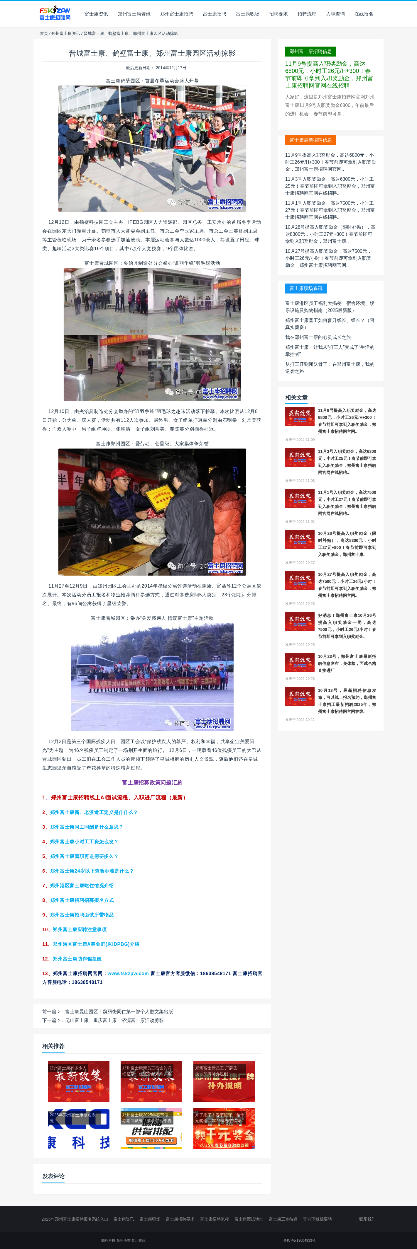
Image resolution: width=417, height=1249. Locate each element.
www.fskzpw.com (128, 973)
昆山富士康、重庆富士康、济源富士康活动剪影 (114, 1020)
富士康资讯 (96, 13)
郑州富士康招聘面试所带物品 (82, 914)
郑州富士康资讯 (134, 13)
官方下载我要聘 (317, 1219)
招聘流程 (307, 13)
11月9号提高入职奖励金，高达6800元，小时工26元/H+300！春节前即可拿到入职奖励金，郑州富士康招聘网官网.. (330, 162)
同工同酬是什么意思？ (87, 827)
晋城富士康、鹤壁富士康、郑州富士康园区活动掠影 (152, 53)
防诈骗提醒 (77, 958)
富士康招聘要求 (180, 1219)
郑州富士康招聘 (176, 13)
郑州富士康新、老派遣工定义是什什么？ (94, 812)
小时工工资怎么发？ (84, 841)
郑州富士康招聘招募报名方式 (82, 900)
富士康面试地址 (248, 1219)
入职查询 (335, 13)
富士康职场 (247, 13)
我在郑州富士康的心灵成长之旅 (318, 337)
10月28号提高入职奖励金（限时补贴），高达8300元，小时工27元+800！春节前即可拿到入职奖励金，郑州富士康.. (330, 234)
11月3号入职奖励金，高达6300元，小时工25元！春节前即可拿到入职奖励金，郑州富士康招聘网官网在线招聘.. (330, 186)
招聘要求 (278, 13)
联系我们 (367, 1219)
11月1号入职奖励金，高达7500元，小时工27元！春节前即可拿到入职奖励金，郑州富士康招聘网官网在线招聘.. (330, 210)
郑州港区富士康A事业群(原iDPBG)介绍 (96, 944)
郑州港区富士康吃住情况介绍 (82, 885)
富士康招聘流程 (214, 1219)
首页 (44, 33)
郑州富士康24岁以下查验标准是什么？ (92, 871)
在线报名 (363, 13)
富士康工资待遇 (283, 1219)
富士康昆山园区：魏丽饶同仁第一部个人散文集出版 (119, 1011)
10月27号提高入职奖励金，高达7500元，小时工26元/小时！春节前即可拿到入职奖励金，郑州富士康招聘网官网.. (328, 258)
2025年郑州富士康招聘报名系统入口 (74, 1219)
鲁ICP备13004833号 (299, 1240)
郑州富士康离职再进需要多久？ (84, 856)
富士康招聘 (214, 13)
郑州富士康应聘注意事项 (80, 929)
